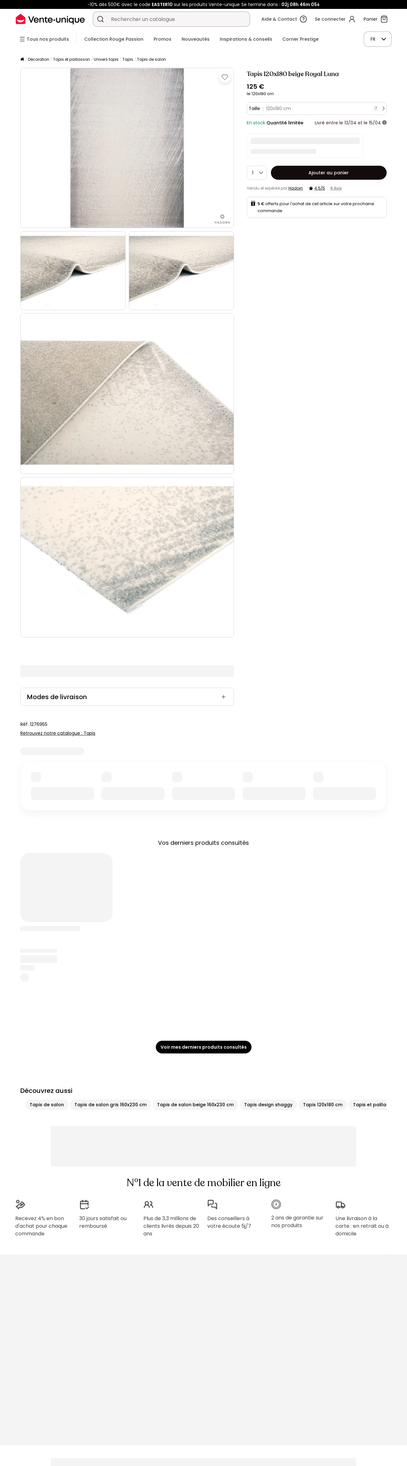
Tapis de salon (151, 59)
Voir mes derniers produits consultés (204, 1047)
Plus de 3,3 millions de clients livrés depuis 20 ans (171, 1226)
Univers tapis (106, 59)
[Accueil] (22, 60)
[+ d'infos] (384, 123)
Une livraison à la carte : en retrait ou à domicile (362, 1226)
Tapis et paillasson (71, 59)
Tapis (127, 59)
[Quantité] (257, 173)
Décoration (38, 59)
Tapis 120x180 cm (322, 1104)
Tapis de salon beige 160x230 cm (195, 1104)
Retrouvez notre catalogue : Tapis (57, 733)
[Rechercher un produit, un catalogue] (100, 19)
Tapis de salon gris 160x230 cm (110, 1104)
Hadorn (295, 188)
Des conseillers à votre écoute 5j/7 (229, 1222)
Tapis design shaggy (268, 1104)
